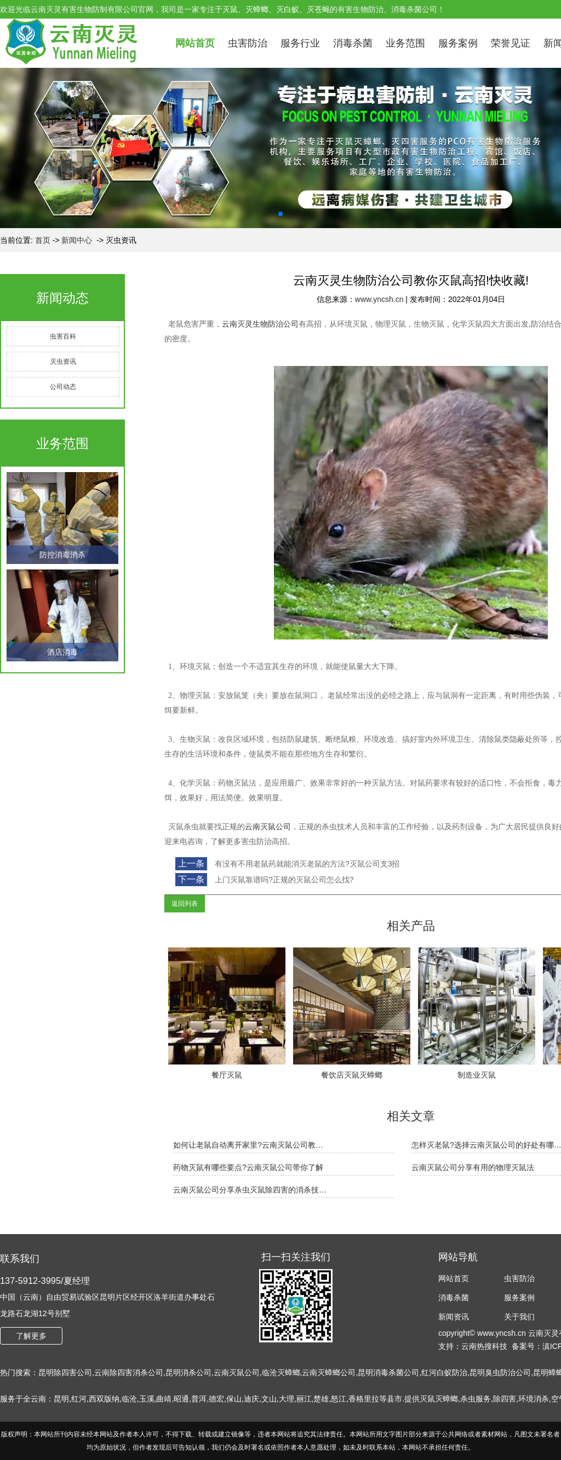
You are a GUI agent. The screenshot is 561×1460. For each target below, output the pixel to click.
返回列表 (184, 904)
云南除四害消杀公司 (128, 1372)
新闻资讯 (453, 1316)
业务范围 (405, 43)
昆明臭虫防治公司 (500, 1372)
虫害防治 (247, 43)
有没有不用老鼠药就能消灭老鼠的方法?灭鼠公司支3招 (306, 863)
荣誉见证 (510, 43)
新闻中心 (76, 240)
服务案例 (458, 43)
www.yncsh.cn (379, 299)
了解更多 (31, 1335)
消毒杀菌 (353, 43)
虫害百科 (63, 336)
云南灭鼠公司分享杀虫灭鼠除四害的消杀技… (250, 1189)
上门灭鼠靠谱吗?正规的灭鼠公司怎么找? (283, 879)
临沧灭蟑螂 (281, 1372)
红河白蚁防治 (444, 1372)
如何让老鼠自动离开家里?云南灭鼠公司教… (248, 1145)
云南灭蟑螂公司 (329, 1372)
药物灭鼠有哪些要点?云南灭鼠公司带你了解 (248, 1167)
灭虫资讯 (63, 361)
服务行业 (300, 43)
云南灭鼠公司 (268, 827)
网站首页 (195, 43)
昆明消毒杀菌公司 (388, 1372)
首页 (42, 240)
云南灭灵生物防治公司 (260, 324)
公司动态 (63, 387)
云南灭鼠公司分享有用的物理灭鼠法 (472, 1167)
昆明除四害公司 (65, 1372)
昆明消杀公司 (188, 1372)
